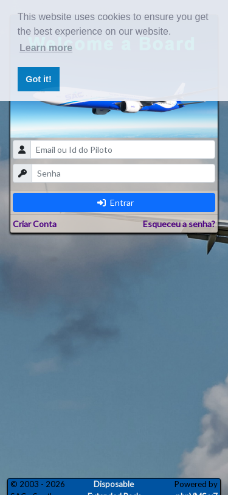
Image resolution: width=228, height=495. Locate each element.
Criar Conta (35, 224)
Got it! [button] (38, 79)
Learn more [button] (45, 48)
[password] (124, 173)
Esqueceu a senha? (179, 224)
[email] (123, 149)
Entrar (115, 202)
